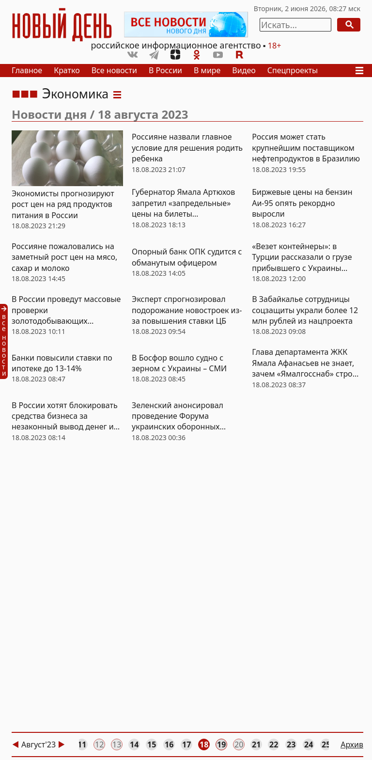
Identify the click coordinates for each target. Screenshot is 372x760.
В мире (207, 70)
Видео (243, 70)
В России (165, 70)
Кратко (67, 70)
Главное (27, 70)
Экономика (75, 93)
